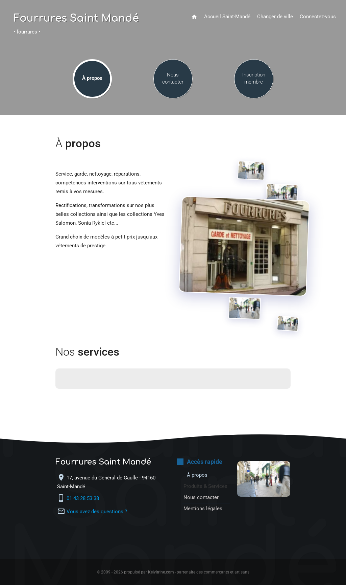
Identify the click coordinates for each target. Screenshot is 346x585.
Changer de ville (275, 17)
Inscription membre (253, 78)
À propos (92, 78)
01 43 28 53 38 (83, 498)
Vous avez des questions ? (97, 512)
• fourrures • (27, 32)
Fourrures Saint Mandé (76, 19)
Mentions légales (202, 509)
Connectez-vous (318, 17)
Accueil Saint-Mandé (227, 17)
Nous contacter (172, 78)
